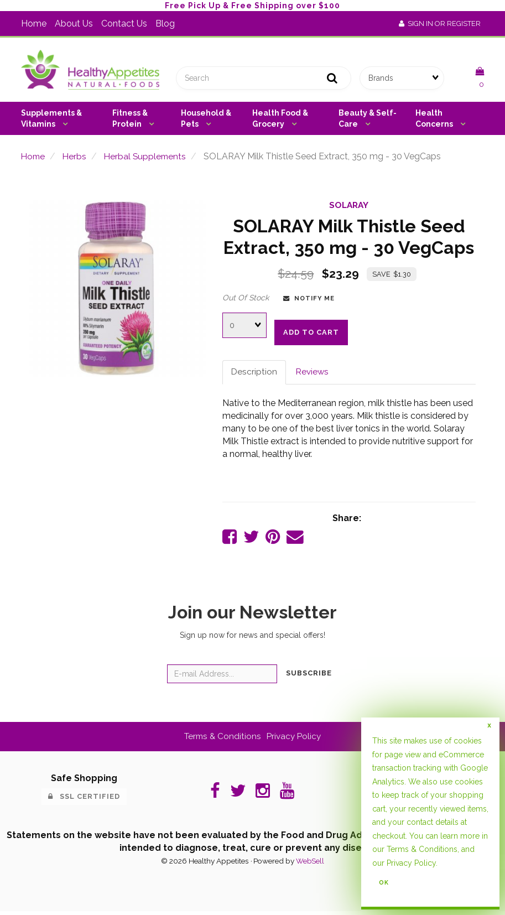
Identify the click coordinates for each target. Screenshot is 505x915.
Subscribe (309, 677)
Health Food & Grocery (280, 121)
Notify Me (309, 300)
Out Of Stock (245, 299)
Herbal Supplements (148, 158)
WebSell (310, 864)
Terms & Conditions (221, 740)
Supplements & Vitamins (51, 121)
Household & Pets (206, 121)
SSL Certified (84, 800)
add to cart (311, 334)
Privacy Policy (295, 740)
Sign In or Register (440, 23)
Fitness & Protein (130, 121)
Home (33, 23)
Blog (165, 23)
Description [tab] (254, 375)
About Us (74, 23)
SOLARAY (348, 207)
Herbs (76, 158)
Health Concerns (435, 121)
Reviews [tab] (313, 375)
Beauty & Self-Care (368, 121)
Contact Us (124, 23)
